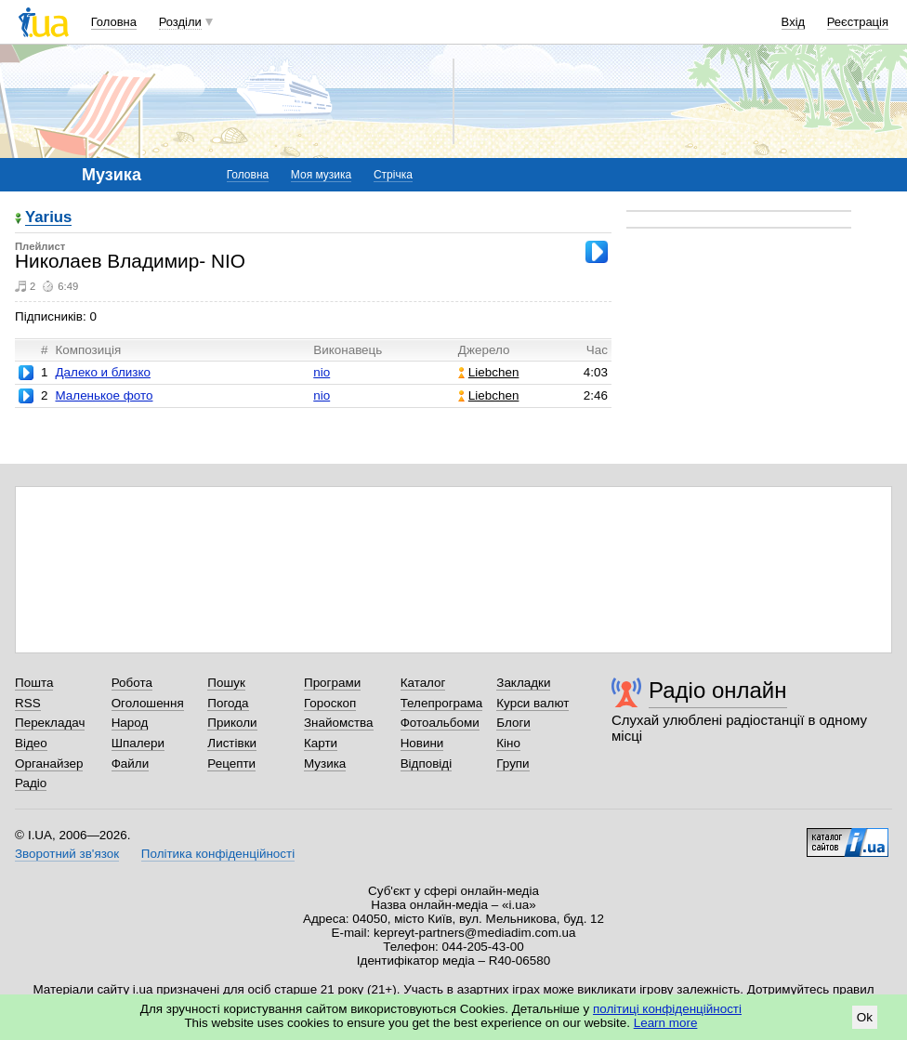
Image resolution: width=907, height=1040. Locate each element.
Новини (422, 743)
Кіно (508, 743)
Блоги (513, 723)
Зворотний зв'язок (67, 854)
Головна (114, 22)
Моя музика (321, 174)
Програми (332, 683)
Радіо (30, 783)
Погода (227, 703)
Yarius (48, 218)
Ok (865, 1017)
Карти (320, 743)
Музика (325, 763)
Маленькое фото (103, 395)
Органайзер (49, 763)
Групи (512, 763)
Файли (131, 763)
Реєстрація (857, 22)
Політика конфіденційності (218, 854)
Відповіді (427, 763)
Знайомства (339, 723)
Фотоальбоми (440, 723)
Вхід (794, 22)
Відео (31, 743)
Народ (130, 723)
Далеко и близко (102, 372)
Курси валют (532, 703)
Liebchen (488, 372)
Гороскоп (330, 703)
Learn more (666, 1023)
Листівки (231, 743)
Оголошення (148, 703)
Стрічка (393, 174)
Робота (132, 683)
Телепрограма (442, 703)
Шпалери (138, 743)
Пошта (34, 683)
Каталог (423, 683)
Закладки (523, 683)
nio (321, 372)
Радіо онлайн (718, 690)
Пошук (226, 683)
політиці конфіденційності (667, 1009)
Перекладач (50, 723)
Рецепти (231, 763)
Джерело (484, 350)
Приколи (231, 723)
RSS (28, 703)
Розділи (180, 22)
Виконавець (347, 350)
